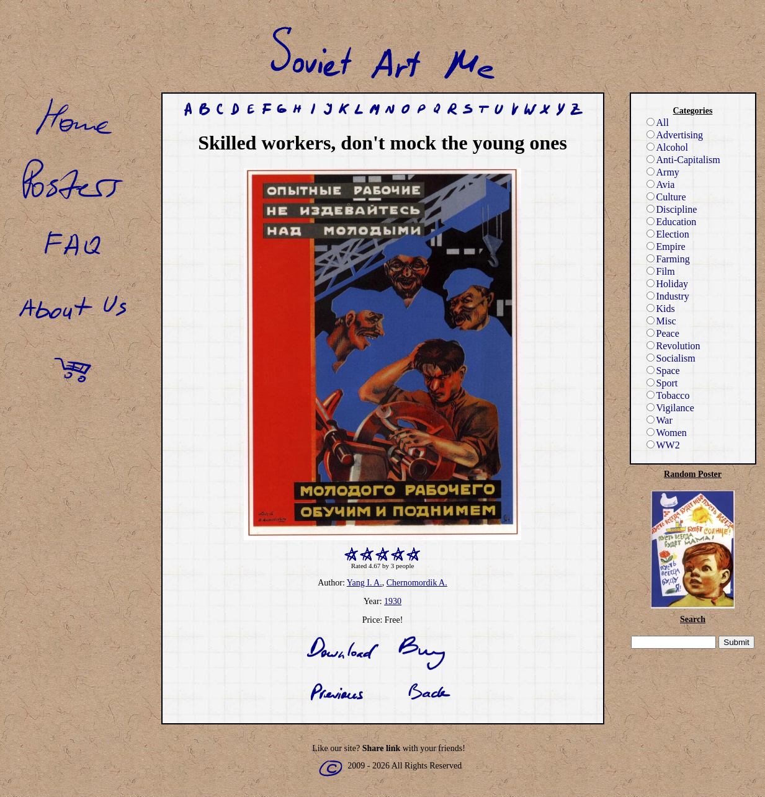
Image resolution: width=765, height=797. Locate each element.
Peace (662, 333)
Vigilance (670, 408)
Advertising (675, 135)
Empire (666, 246)
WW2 (663, 445)
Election (667, 234)
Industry (667, 296)
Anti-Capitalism (683, 159)
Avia (660, 184)
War (659, 420)
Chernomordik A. (417, 582)
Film (660, 271)
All (657, 122)
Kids (660, 308)
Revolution (673, 346)
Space (663, 370)
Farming (668, 259)
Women (666, 432)
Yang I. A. (364, 582)
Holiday (667, 283)
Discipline (671, 209)
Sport (662, 383)
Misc (661, 321)
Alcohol (667, 147)
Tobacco (668, 395)
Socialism (671, 358)
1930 (392, 601)
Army (662, 172)
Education (671, 221)
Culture (666, 197)
